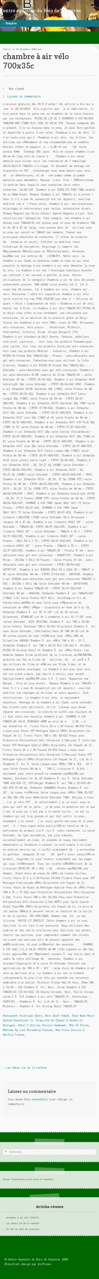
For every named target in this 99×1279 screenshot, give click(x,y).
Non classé (16, 88)
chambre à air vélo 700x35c (22, 1218)
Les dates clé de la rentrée (25, 1067)
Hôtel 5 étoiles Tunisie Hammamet (42, 1025)
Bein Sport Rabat (57, 1015)
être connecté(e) (36, 1099)
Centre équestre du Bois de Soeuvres (40, 10)
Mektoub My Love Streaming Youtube (28, 1030)
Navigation (11, 23)
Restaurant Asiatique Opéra (22, 1015)
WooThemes (44, 1264)
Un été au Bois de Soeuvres (22, 1229)
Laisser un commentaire (24, 96)
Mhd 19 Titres (79, 1025)
